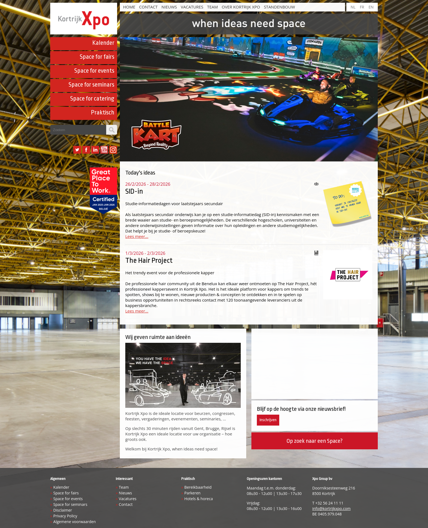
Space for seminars (91, 84)
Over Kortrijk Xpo (241, 7)
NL (352, 7)
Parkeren (192, 492)
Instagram (113, 150)
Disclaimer (62, 510)
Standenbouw (279, 7)
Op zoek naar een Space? (314, 441)
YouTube (104, 150)
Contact (148, 7)
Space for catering (92, 98)
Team (212, 7)
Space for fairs (97, 56)
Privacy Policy (65, 515)
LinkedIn (95, 150)
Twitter (77, 150)
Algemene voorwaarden (74, 521)
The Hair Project (149, 260)
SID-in (134, 191)
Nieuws (169, 7)
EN (370, 7)
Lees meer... (136, 236)
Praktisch (102, 112)
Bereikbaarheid (198, 487)
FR (362, 7)
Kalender (103, 42)
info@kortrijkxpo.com (331, 508)
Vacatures (192, 7)
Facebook (86, 150)
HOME (129, 7)
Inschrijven (268, 420)
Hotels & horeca (198, 498)
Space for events (94, 70)
